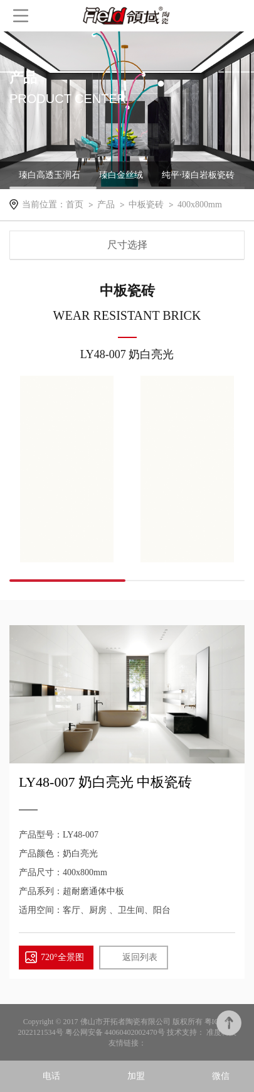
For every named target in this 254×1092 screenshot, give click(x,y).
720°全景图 (62, 957)
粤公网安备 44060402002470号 (116, 1032)
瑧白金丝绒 (121, 175)
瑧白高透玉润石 (49, 175)
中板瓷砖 (146, 204)
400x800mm (199, 204)
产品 (106, 204)
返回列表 (139, 957)
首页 (74, 204)
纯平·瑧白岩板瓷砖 (198, 175)
